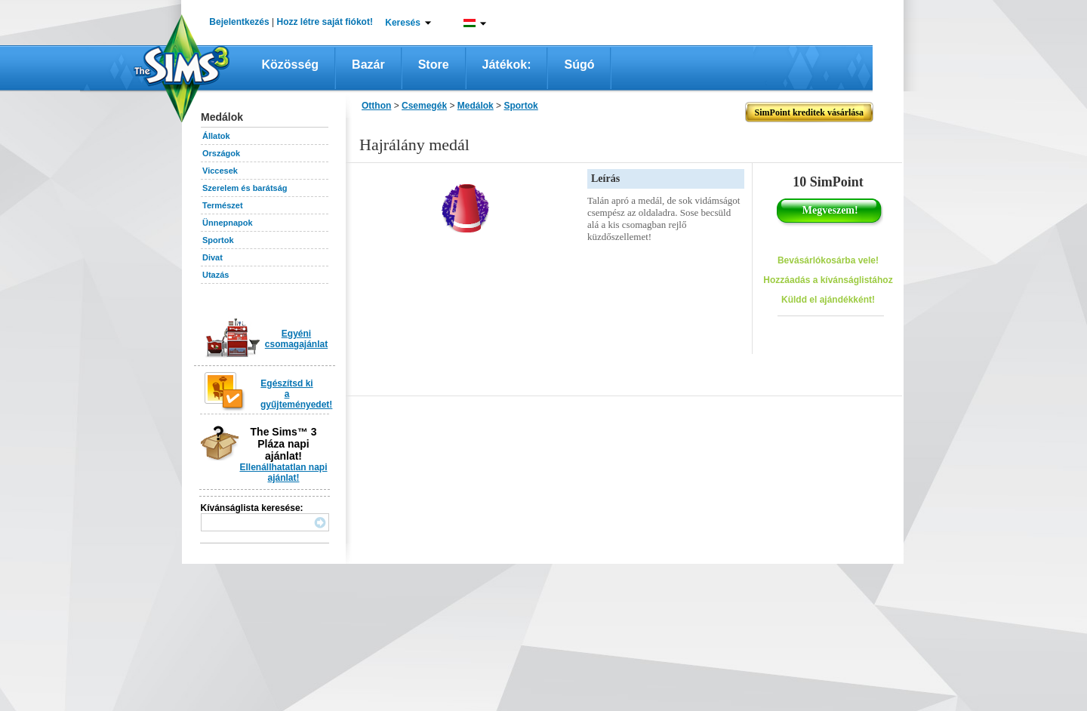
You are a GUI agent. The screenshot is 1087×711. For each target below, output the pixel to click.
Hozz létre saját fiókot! (325, 22)
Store (433, 64)
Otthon (376, 105)
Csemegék (424, 105)
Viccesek (220, 170)
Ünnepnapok (227, 222)
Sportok (218, 240)
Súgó (579, 64)
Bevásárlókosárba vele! (828, 260)
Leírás (605, 178)
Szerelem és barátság (245, 187)
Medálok (475, 105)
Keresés (402, 22)
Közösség (290, 64)
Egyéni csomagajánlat (296, 338)
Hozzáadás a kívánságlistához (827, 280)
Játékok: (506, 64)
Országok (221, 153)
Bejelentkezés (239, 22)
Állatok (216, 135)
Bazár (368, 64)
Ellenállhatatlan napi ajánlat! (283, 472)
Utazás (215, 274)
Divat (212, 257)
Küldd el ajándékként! (828, 299)
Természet (222, 205)
